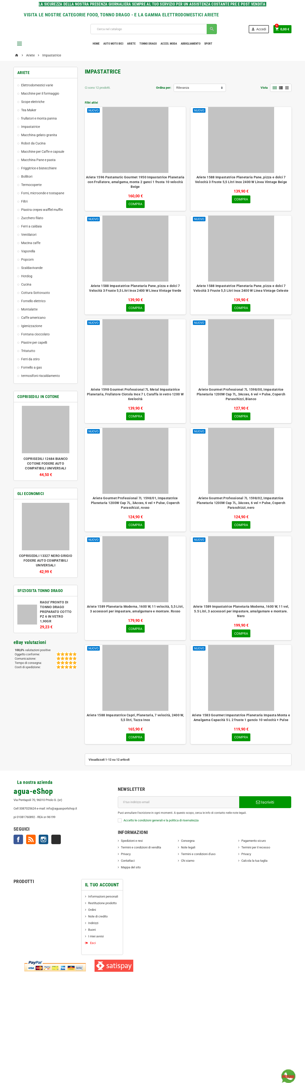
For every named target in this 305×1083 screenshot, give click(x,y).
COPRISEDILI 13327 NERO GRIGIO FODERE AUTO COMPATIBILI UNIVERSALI (45, 560)
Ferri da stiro (30, 359)
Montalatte (29, 309)
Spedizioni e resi (132, 842)
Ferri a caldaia (31, 226)
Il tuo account (102, 886)
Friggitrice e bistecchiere (39, 168)
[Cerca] (153, 29)
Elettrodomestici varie (37, 85)
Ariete (131, 43)
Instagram (43, 841)
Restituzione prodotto (102, 905)
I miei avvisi (96, 938)
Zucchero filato (32, 218)
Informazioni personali (103, 898)
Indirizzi (93, 925)
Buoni (92, 931)
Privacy (126, 856)
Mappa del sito (131, 869)
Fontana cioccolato (35, 334)
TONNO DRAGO (148, 43)
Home (96, 43)
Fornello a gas (31, 367)
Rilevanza (182, 87)
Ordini (92, 911)
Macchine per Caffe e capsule (42, 151)
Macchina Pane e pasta (38, 160)
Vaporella (28, 251)
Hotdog (26, 276)
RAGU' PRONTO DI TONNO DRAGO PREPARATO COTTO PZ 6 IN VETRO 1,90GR (55, 611)
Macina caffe (30, 243)
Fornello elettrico (33, 301)
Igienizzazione (31, 326)
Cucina (26, 284)
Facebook (18, 841)
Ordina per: (163, 87)
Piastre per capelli (34, 342)
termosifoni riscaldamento (40, 376)
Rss (31, 841)
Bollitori (26, 176)
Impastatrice (30, 127)
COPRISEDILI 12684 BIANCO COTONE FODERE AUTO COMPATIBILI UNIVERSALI (46, 463)
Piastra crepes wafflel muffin (42, 210)
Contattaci (128, 862)
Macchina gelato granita (39, 135)
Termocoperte (31, 185)
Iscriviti (265, 804)
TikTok (56, 841)
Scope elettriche (32, 102)
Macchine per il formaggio (40, 93)
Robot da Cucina (33, 143)
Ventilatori (28, 234)
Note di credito (98, 918)
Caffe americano (33, 317)
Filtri (24, 201)
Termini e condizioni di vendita (141, 849)
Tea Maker (28, 110)
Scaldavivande (32, 268)
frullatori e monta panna (39, 118)
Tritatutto (28, 351)
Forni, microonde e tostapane (42, 193)
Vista (264, 87)
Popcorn (27, 259)
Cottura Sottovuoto (35, 293)
